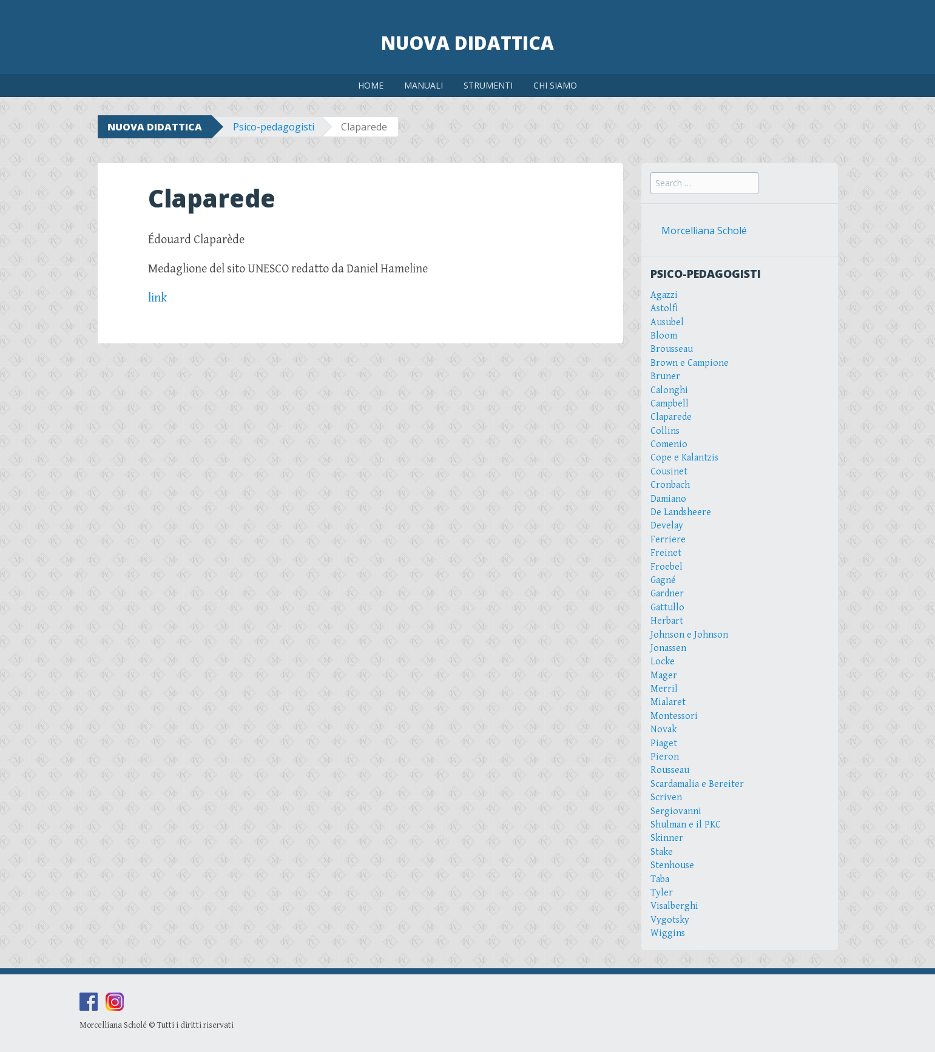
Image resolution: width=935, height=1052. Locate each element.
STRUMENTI (488, 85)
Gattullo (667, 607)
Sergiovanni (675, 811)
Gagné (663, 580)
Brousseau (671, 349)
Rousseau (669, 770)
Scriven (666, 797)
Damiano (668, 499)
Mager (663, 675)
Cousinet (668, 471)
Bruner (665, 376)
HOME (370, 85)
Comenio (668, 444)
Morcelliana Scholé (704, 230)
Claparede (671, 417)
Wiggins (667, 933)
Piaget (663, 743)
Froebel (666, 567)
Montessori (674, 716)
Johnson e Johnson (689, 635)
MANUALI (423, 85)
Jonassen (668, 648)
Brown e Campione (689, 363)
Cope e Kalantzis (684, 458)
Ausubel (667, 322)
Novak (663, 729)
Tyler (661, 893)
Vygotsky (669, 920)
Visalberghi (674, 906)
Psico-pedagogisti (273, 126)
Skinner (666, 838)
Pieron (664, 757)
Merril (664, 689)
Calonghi (669, 390)
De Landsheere (680, 512)
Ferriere (668, 539)
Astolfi (664, 308)
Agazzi (664, 295)
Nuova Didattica (467, 42)
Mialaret (668, 702)
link (157, 298)
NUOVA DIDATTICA (154, 126)
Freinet (665, 553)
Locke (662, 661)
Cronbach (670, 485)
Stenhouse (672, 865)
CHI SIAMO (555, 85)
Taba (659, 879)
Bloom (663, 336)
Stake (661, 852)
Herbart (666, 621)
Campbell (669, 404)
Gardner (667, 593)
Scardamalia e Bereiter (697, 784)
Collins (665, 431)
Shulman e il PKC (685, 825)
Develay (666, 525)
